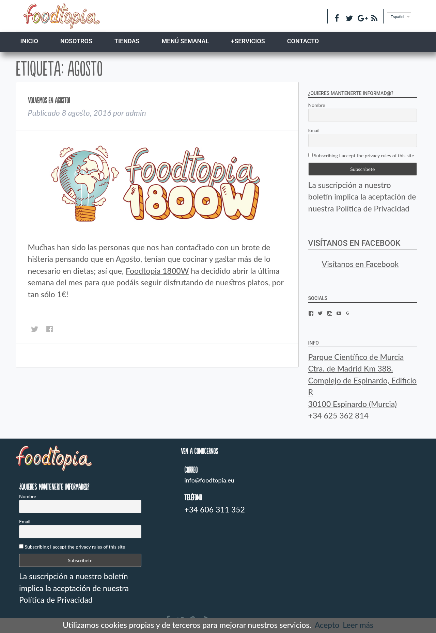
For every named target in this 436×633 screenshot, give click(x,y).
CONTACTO (303, 41)
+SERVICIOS (248, 41)
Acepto (327, 625)
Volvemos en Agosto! (49, 100)
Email (314, 130)
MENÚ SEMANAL (185, 41)
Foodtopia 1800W (157, 270)
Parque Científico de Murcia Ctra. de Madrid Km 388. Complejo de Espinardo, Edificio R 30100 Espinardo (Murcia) (362, 380)
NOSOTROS (76, 41)
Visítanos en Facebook (354, 243)
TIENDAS (127, 41)
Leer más (358, 625)
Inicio (29, 41)
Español (397, 17)
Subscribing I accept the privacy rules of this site (361, 155)
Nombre (316, 105)
